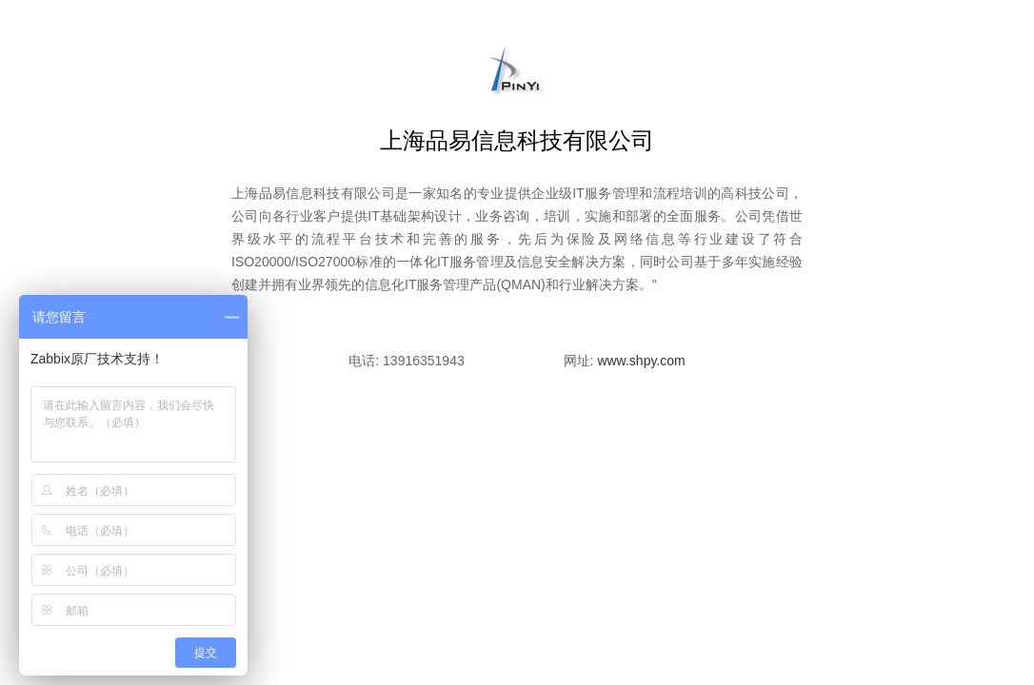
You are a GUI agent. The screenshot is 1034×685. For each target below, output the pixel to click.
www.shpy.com (641, 360)
